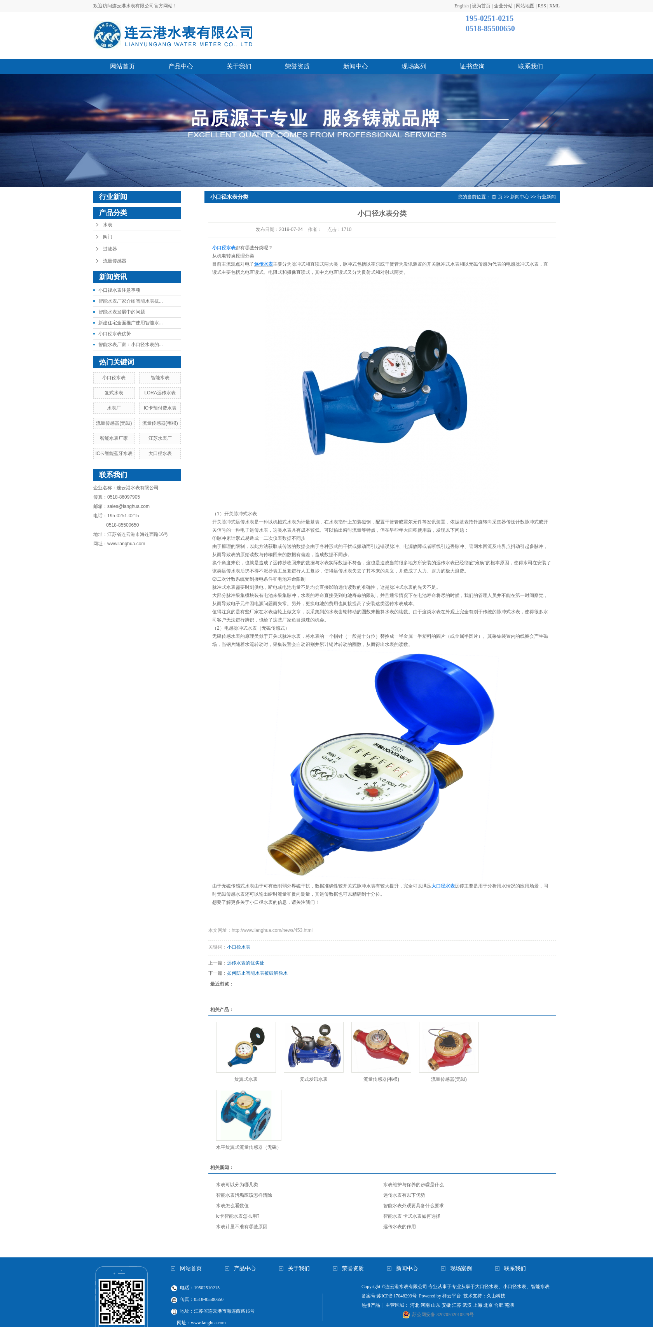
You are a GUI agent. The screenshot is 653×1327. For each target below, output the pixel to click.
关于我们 (239, 66)
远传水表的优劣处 (251, 963)
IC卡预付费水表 (160, 408)
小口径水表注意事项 (119, 290)
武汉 (467, 1305)
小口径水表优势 (114, 333)
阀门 (107, 237)
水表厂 (114, 408)
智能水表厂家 (114, 438)
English (461, 6)
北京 (488, 1305)
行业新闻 (546, 197)
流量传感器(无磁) (114, 423)
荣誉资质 (297, 66)
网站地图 (525, 6)
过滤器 (110, 249)
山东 (435, 1305)
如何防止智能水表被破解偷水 (257, 973)
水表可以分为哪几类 (237, 1184)
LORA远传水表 (160, 393)
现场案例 (461, 1268)
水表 (107, 225)
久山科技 (496, 1296)
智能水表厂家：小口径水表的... (130, 344)
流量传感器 (114, 261)
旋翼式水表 (246, 1079)
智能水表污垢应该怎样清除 (244, 1195)
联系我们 (530, 66)
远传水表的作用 (399, 1226)
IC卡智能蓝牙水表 (114, 453)
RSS (542, 6)
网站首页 (122, 66)
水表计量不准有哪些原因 (241, 1226)
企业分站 (503, 6)
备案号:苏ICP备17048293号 (389, 1296)
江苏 (456, 1305)
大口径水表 (160, 453)
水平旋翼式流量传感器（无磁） (248, 1147)
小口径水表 (114, 377)
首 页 (497, 197)
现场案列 (414, 66)
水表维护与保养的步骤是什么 (413, 1184)
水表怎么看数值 (232, 1205)
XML (554, 6)
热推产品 (370, 1305)
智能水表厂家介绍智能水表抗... (130, 301)
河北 (414, 1305)
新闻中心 (355, 66)
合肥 (498, 1305)
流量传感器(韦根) (160, 423)
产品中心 (180, 66)
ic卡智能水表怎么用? (237, 1216)
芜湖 (509, 1305)
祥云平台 (451, 1296)
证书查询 (472, 66)
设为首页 (481, 6)
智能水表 (160, 377)
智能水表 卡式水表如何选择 (411, 1216)
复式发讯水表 (314, 1079)
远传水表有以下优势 (404, 1195)
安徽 (446, 1305)
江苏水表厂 (160, 438)
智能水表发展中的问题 (121, 312)
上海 (477, 1305)
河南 (425, 1305)
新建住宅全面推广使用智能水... (130, 323)
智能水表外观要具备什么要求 (413, 1205)
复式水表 (114, 393)
